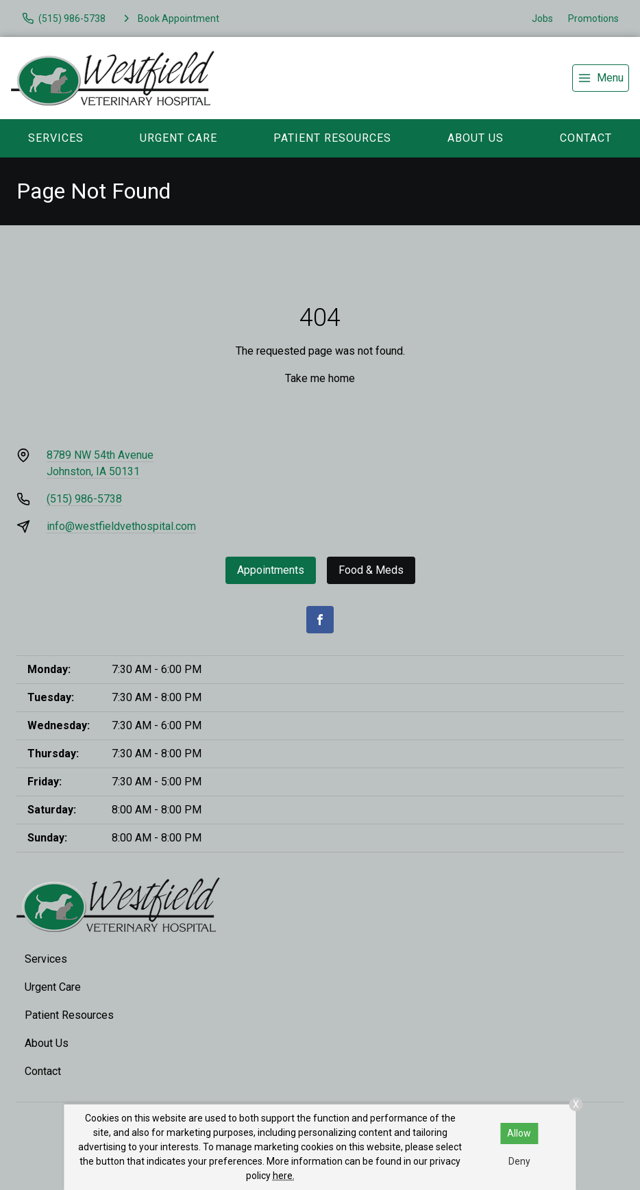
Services (56, 137)
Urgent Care (178, 137)
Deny (519, 1161)
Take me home (320, 378)
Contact (43, 1071)
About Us (475, 137)
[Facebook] (320, 619)
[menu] (600, 78)
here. (284, 1175)
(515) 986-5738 (84, 498)
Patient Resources (332, 137)
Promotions (593, 18)
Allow (519, 1133)
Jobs (542, 18)
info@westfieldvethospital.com (121, 526)
